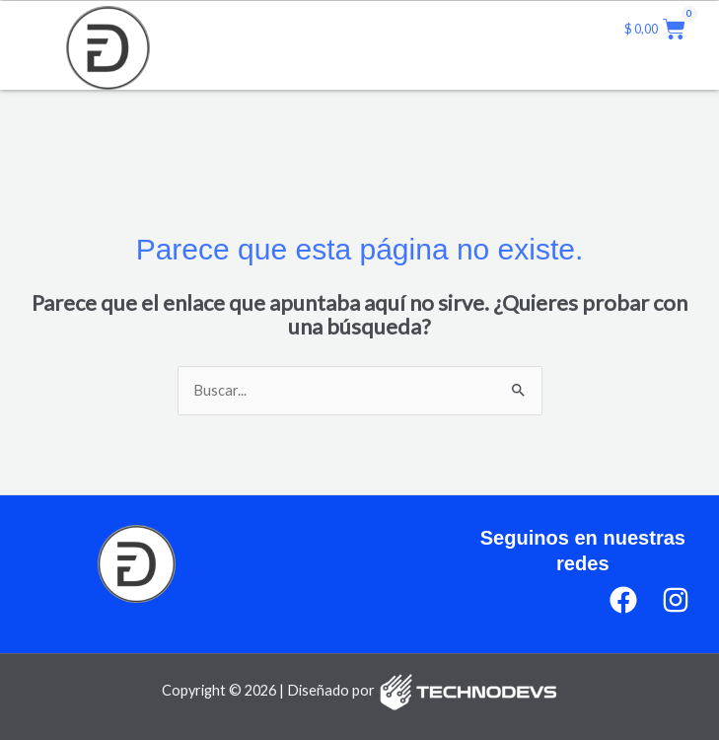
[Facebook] (623, 600)
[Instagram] (675, 600)
